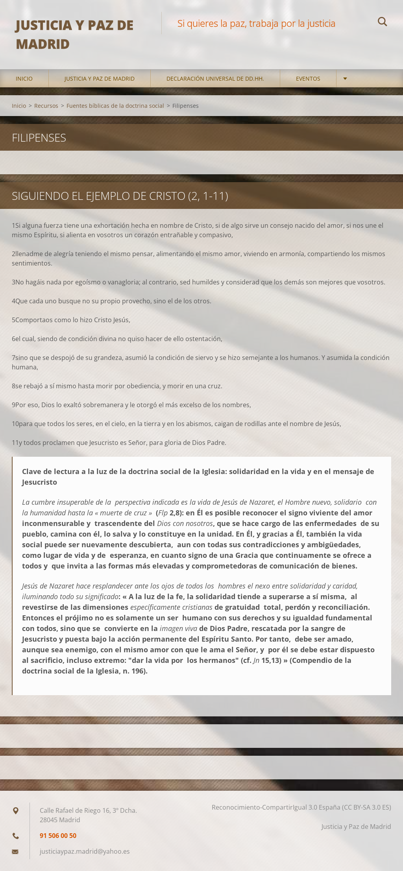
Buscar (382, 23)
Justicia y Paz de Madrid (100, 78)
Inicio (24, 78)
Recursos (46, 105)
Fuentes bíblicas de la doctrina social (115, 105)
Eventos (308, 78)
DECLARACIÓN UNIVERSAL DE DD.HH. (215, 78)
